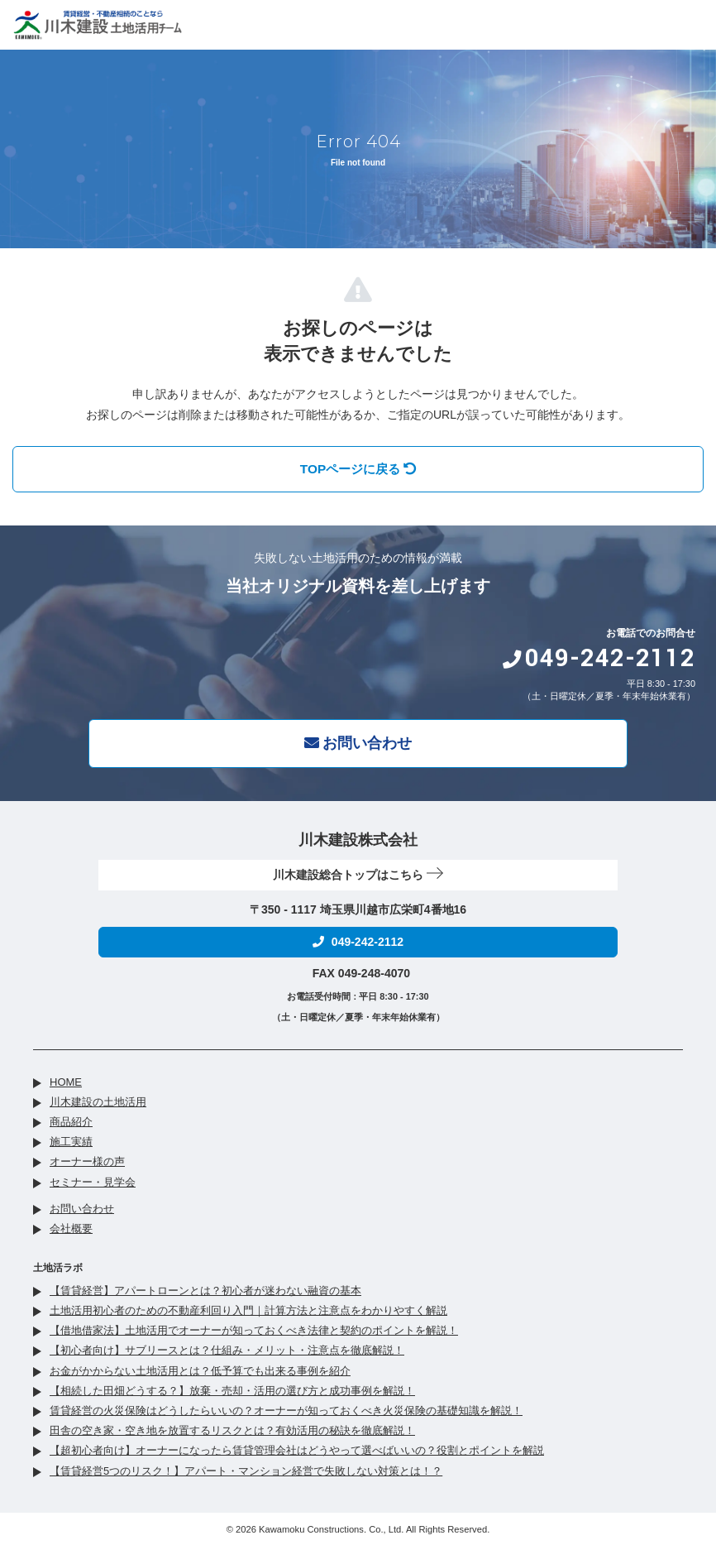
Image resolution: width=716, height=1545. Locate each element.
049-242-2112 (598, 658)
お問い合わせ (358, 743)
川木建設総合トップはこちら (358, 874)
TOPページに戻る (358, 469)
